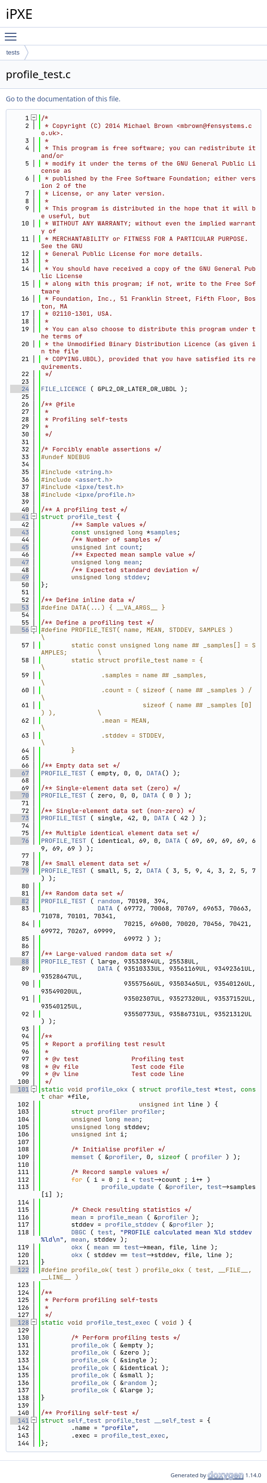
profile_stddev (131, 1224)
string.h (94, 472)
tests (12, 52)
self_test (84, 1420)
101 (19, 1089)
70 (19, 795)
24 (19, 389)
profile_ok (90, 1345)
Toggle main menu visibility (13, 32)
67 (19, 773)
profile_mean (120, 1217)
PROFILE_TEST (63, 773)
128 (19, 1322)
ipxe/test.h (99, 487)
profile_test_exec (118, 1322)
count (129, 547)
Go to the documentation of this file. (63, 98)
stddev (135, 577)
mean (131, 562)
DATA (153, 773)
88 (19, 961)
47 (19, 562)
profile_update (127, 1187)
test (225, 1089)
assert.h (94, 480)
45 (19, 547)
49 (19, 577)
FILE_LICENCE (63, 389)
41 (19, 517)
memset (82, 1157)
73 (19, 818)
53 (19, 607)
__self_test (175, 1420)
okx (76, 1247)
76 (19, 841)
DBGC (78, 1232)
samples (163, 532)
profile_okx (107, 1089)
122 (19, 1270)
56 (19, 630)
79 (19, 871)
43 (19, 532)
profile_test (90, 517)
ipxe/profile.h (105, 494)
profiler (112, 1111)
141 (19, 1420)
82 (19, 901)
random (109, 901)
